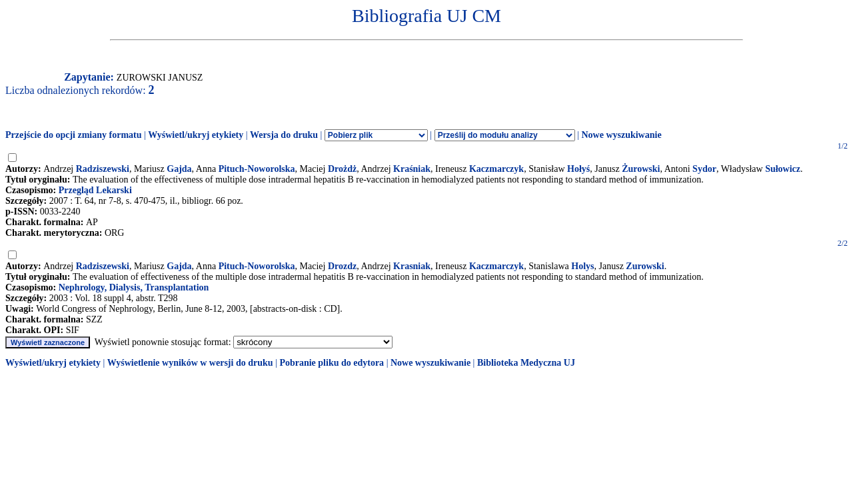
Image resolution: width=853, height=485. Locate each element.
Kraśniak (411, 169)
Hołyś (578, 169)
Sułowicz (782, 169)
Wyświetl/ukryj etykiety (195, 135)
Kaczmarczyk (496, 169)
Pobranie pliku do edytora (331, 363)
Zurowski (645, 266)
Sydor (704, 169)
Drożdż (342, 169)
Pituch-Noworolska (257, 169)
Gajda (179, 169)
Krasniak (411, 266)
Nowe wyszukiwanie (621, 135)
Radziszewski (102, 169)
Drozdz (342, 266)
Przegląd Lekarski (95, 190)
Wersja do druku (284, 135)
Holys (582, 266)
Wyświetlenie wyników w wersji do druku (190, 363)
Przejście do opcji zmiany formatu (73, 135)
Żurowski (641, 169)
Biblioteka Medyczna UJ (526, 363)
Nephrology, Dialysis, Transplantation (134, 287)
